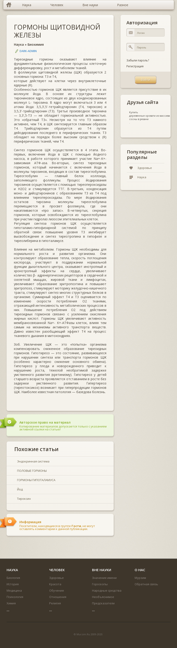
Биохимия (36, 44)
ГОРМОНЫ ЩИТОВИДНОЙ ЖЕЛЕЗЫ (57, 31)
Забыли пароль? (137, 60)
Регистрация (135, 66)
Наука (19, 44)
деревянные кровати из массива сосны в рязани (149, 117)
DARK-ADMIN (28, 51)
